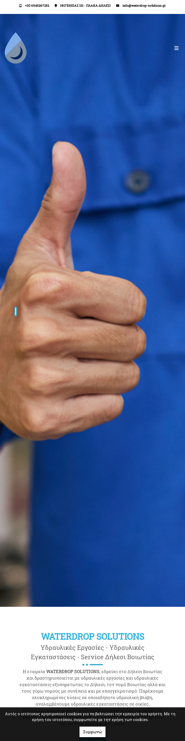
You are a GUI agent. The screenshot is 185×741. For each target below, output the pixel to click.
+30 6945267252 (37, 5)
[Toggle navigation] (136, 48)
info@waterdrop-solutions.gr (144, 5)
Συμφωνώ (92, 731)
